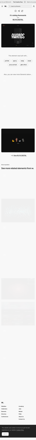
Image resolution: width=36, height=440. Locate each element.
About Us (21, 416)
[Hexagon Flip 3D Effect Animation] (18, 237)
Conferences (4, 416)
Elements (3, 411)
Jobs (20, 409)
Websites (3, 406)
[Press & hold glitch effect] (18, 115)
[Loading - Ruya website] (18, 140)
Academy (21, 406)
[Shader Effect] (18, 367)
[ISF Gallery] (18, 313)
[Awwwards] (5, 6)
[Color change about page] (18, 90)
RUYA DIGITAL (18, 20)
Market (20, 411)
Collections (4, 409)
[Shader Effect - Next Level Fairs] (18, 184)
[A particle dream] (18, 288)
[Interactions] (18, 340)
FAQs (20, 414)
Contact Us (22, 419)
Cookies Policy (20, 430)
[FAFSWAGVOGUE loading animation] (18, 264)
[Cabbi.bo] (18, 210)
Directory (3, 414)
